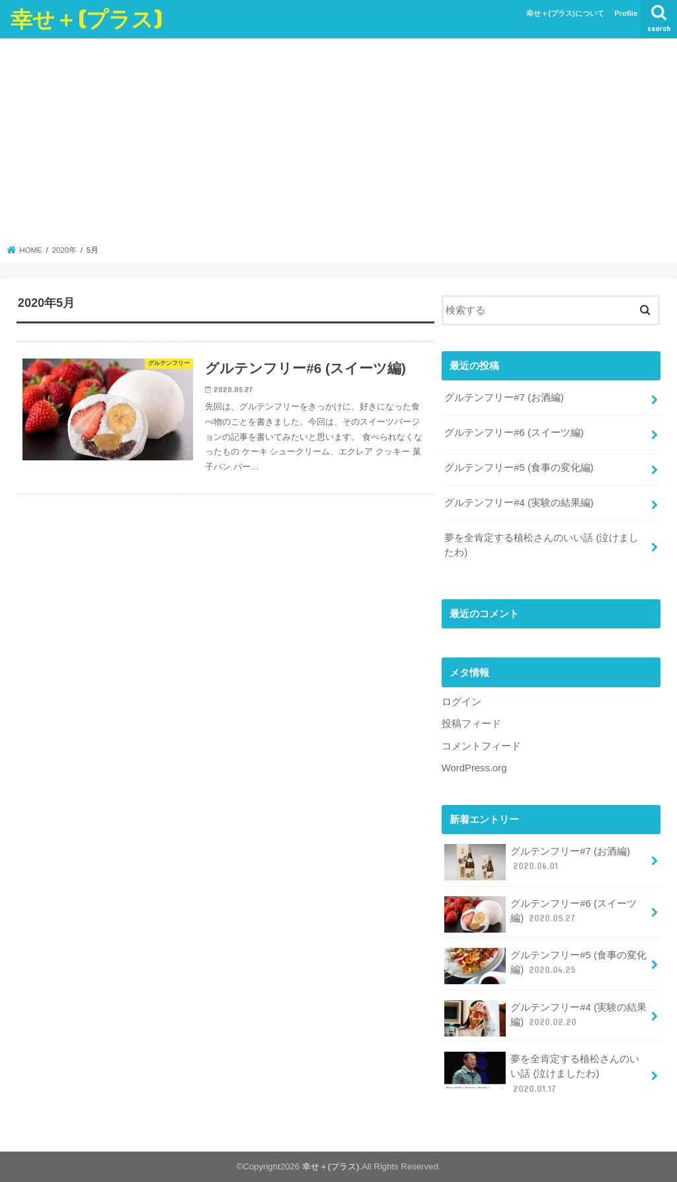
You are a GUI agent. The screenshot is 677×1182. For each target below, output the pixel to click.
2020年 (64, 250)
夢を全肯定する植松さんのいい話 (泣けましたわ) (541, 545)
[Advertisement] (339, 145)
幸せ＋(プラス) (87, 19)
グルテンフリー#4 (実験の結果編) (519, 502)
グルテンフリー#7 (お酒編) (504, 397)
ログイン (461, 702)
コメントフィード (481, 746)
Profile (625, 13)
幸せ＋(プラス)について (565, 13)
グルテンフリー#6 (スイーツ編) (514, 432)
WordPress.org (474, 768)
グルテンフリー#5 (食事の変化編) (519, 467)
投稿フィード (471, 723)
